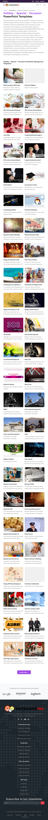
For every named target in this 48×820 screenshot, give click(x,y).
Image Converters (24, 768)
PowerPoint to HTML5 (24, 728)
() (37, 5)
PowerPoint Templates (24, 747)
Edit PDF (24, 783)
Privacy (32, 815)
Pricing (37, 1)
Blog (25, 815)
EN (33, 1)
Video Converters (24, 775)
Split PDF (24, 787)
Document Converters (24, 765)
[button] (41, 5)
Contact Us (24, 817)
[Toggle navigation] (5, 1)
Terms (39, 815)
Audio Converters (24, 772)
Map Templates (24, 753)
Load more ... (24, 672)
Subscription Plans (24, 757)
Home (5, 10)
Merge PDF (24, 790)
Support (42, 1)
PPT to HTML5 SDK (24, 732)
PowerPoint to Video (24, 735)
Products (18, 815)
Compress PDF (24, 794)
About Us (10, 815)
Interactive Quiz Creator (24, 738)
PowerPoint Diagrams (24, 750)
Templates (12, 10)
